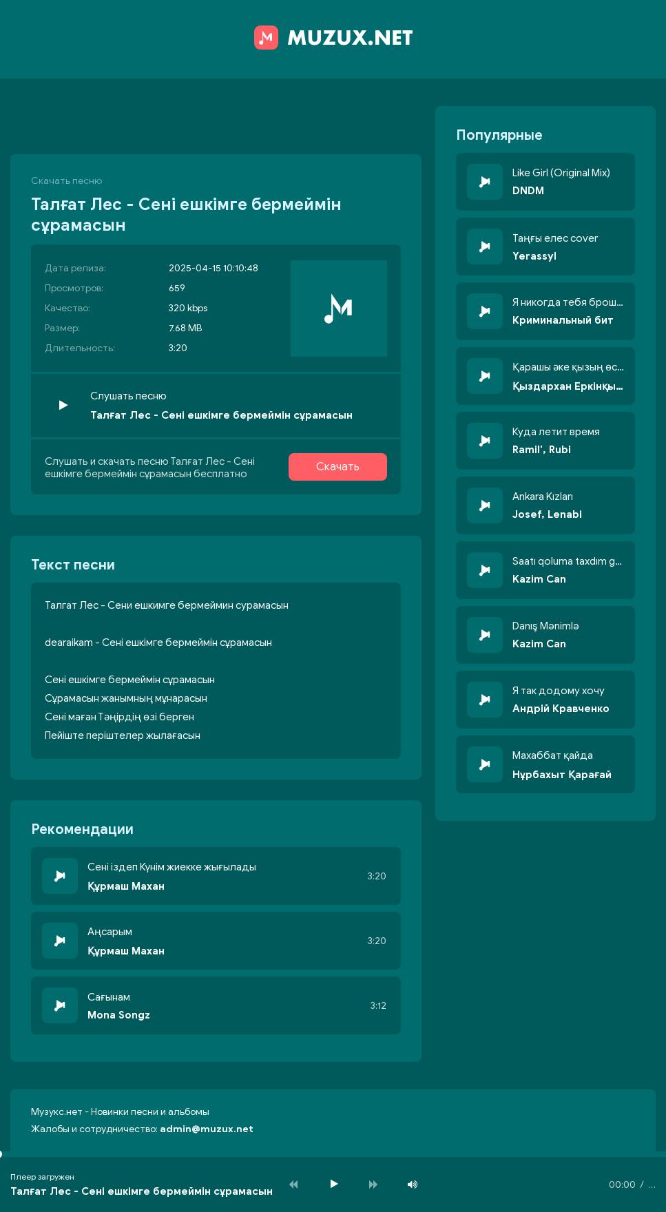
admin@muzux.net (206, 1129)
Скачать (338, 467)
